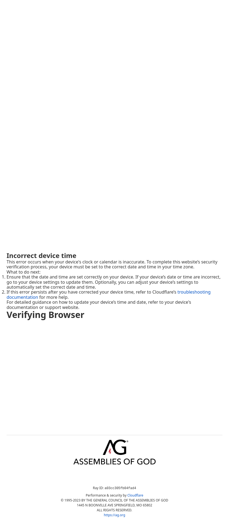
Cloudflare (135, 495)
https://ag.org (114, 515)
